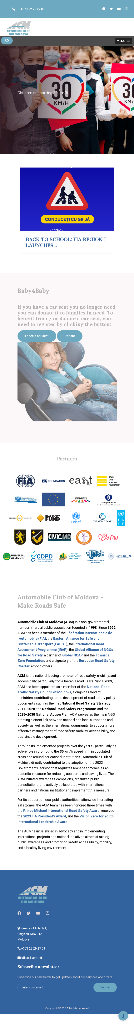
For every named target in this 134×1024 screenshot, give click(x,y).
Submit (105, 987)
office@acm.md (29, 958)
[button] (123, 41)
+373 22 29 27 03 (28, 9)
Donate (70, 336)
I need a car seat (36, 336)
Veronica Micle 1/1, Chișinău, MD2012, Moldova (32, 933)
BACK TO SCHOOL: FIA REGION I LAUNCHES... (66, 242)
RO (7, 40)
